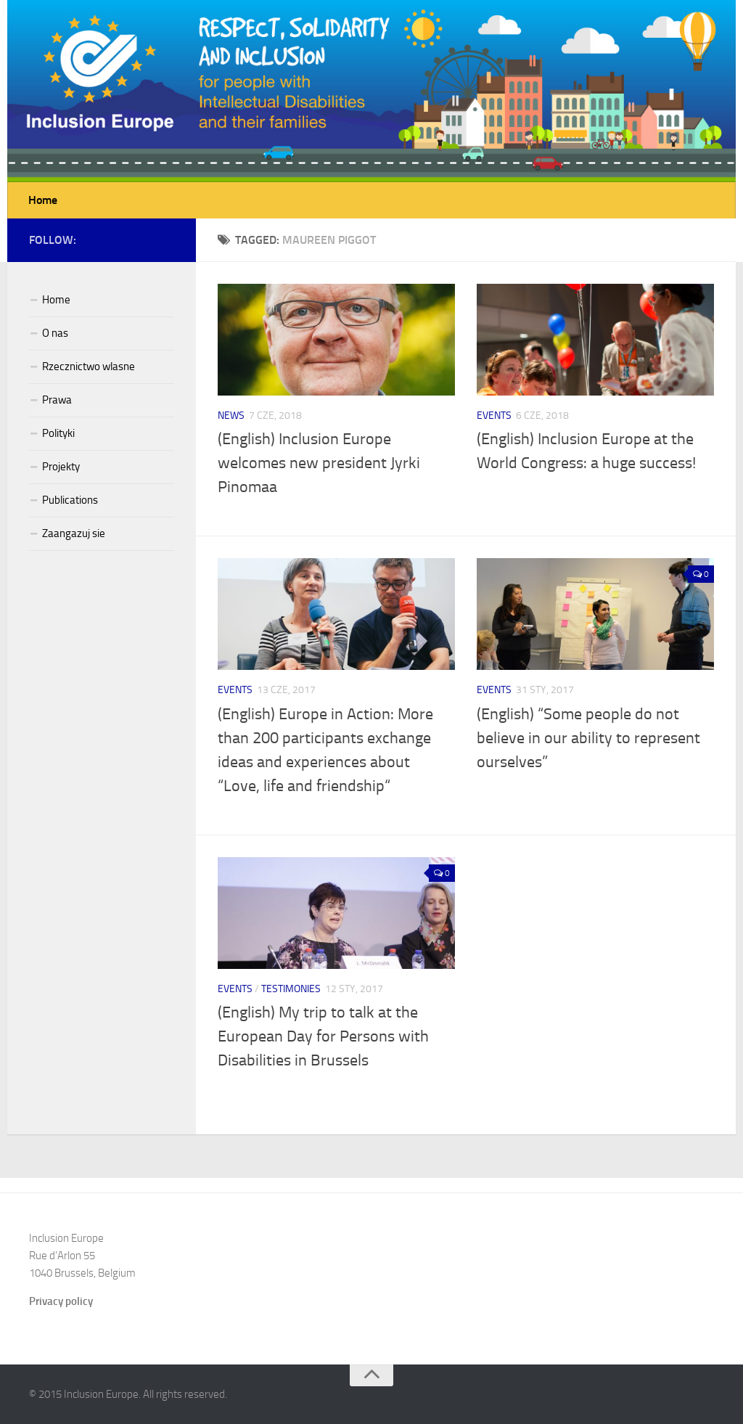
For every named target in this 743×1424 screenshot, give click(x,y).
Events (494, 415)
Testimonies (291, 989)
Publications (70, 500)
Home (42, 200)
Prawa (57, 399)
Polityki (58, 433)
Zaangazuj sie (73, 533)
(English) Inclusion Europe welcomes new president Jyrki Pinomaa (319, 463)
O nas (55, 333)
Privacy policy (61, 1301)
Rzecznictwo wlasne (88, 366)
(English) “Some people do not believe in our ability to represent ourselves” (588, 738)
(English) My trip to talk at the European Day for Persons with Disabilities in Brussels (323, 1036)
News (231, 415)
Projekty (61, 466)
